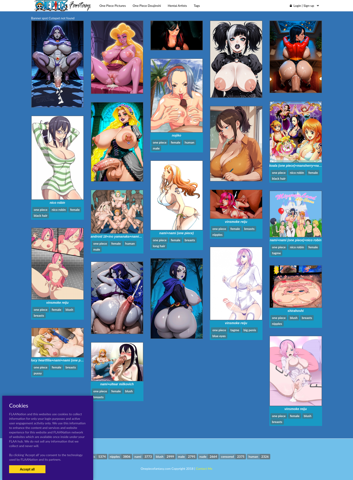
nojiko (176, 135)
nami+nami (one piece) (176, 233)
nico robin (57, 202)
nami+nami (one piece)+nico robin (295, 240)
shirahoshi (296, 311)
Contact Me (204, 468)
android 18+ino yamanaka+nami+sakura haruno (127, 236)
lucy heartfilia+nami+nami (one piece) (59, 360)
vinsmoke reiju (236, 222)
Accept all (27, 469)
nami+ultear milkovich (117, 384)
